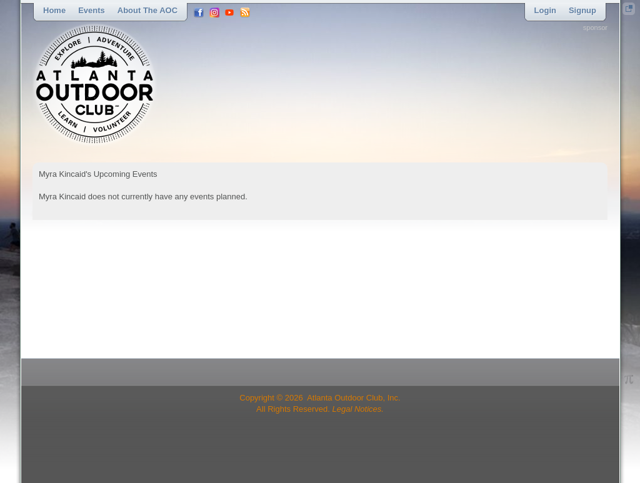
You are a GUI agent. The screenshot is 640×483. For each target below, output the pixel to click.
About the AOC (148, 10)
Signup (582, 10)
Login (545, 10)
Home (54, 10)
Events (91, 10)
